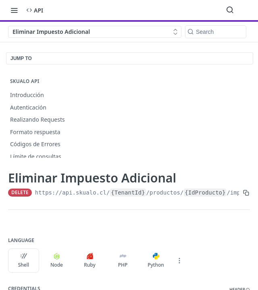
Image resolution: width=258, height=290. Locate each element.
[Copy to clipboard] (246, 192)
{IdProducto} (205, 192)
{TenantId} (128, 192)
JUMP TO (21, 58)
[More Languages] (179, 261)
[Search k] (215, 32)
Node (56, 260)
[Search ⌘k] (230, 10)
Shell (23, 260)
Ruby (90, 260)
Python (156, 260)
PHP (123, 260)
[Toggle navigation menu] (14, 10)
